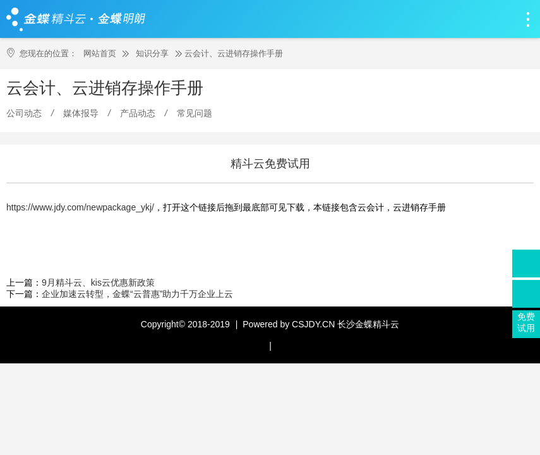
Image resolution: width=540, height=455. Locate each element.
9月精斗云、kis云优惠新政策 (98, 282)
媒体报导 (81, 113)
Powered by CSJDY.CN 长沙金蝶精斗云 (321, 324)
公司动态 (24, 113)
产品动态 (137, 113)
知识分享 (152, 53)
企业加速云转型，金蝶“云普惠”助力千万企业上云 (137, 294)
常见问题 (194, 113)
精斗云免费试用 (270, 163)
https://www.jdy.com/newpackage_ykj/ (80, 207)
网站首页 (99, 53)
